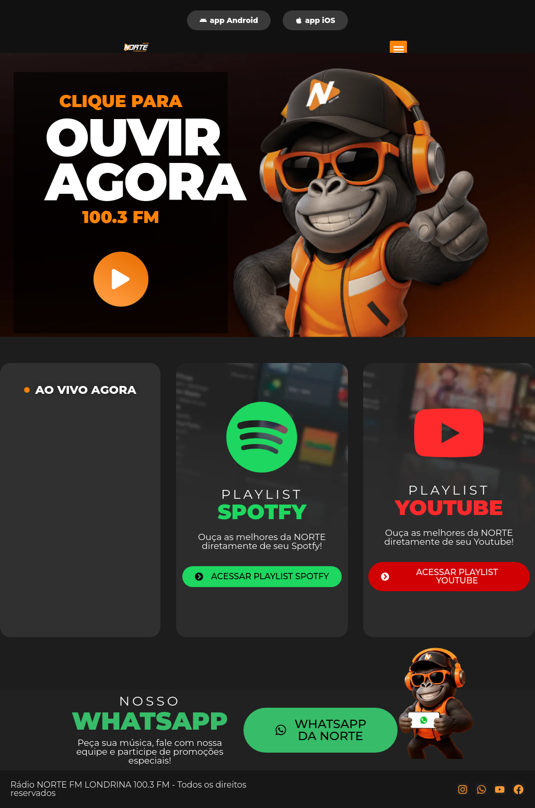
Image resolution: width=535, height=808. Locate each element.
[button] (398, 49)
